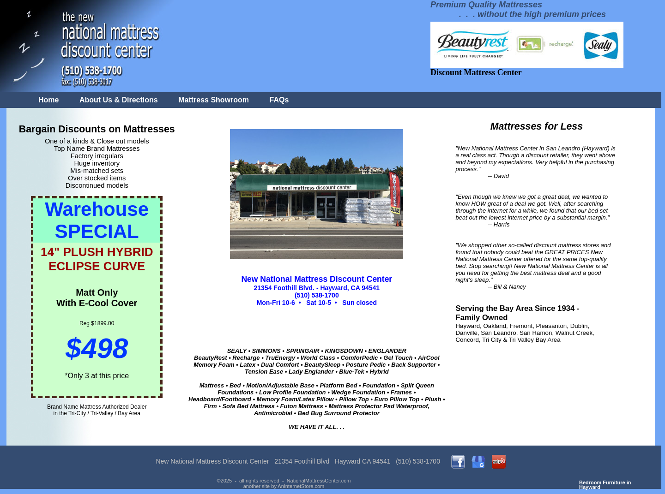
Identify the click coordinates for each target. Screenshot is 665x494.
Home (48, 100)
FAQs (279, 100)
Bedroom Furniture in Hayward (605, 485)
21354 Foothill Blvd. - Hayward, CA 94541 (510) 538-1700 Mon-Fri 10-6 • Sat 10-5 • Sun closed (316, 291)
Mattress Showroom (213, 100)
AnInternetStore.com (301, 486)
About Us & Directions (118, 100)
